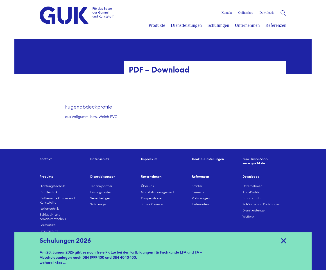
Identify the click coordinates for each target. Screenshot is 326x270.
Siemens (198, 192)
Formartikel (48, 225)
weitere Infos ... (53, 263)
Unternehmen (252, 186)
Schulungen (98, 204)
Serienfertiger (100, 198)
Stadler (197, 186)
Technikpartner (101, 186)
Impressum (149, 159)
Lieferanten (200, 204)
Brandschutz (49, 231)
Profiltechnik (49, 192)
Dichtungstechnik (52, 186)
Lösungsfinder (100, 192)
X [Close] (283, 240)
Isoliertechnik (49, 208)
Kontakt (46, 159)
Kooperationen (152, 198)
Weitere (248, 216)
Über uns (147, 186)
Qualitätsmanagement (157, 192)
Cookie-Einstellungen (208, 159)
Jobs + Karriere (152, 204)
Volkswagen (201, 198)
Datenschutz (99, 159)
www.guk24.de (264, 161)
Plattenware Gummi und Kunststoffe (57, 200)
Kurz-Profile (250, 192)
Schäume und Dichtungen (261, 204)
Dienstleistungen (254, 210)
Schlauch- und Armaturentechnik (53, 217)
